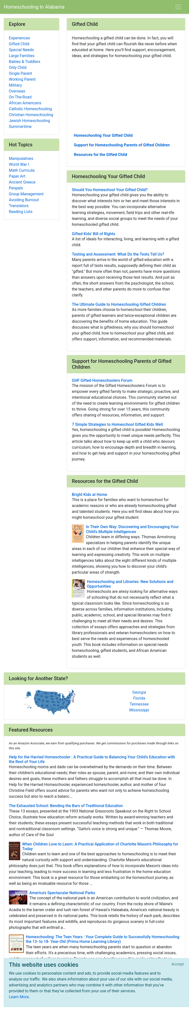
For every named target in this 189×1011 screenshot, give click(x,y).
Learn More (19, 997)
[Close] (178, 964)
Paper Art (17, 176)
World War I (19, 164)
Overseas (17, 91)
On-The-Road (20, 97)
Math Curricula (21, 170)
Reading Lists (20, 211)
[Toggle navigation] (178, 7)
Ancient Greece (22, 182)
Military (15, 85)
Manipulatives (21, 158)
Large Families (21, 55)
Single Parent (20, 73)
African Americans (25, 103)
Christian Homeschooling (31, 114)
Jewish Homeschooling (29, 120)
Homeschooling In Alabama (34, 7)
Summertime (20, 126)
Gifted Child (19, 44)
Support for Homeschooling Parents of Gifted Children (122, 145)
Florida (139, 698)
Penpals (16, 188)
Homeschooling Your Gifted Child (103, 135)
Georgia (139, 692)
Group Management (26, 194)
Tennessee (139, 704)
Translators (19, 205)
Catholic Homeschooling (30, 109)
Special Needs (21, 49)
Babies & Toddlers (24, 61)
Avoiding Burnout (24, 200)
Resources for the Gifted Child (100, 154)
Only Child (17, 67)
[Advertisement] (126, 95)
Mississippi (139, 710)
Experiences (19, 38)
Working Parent (22, 79)
